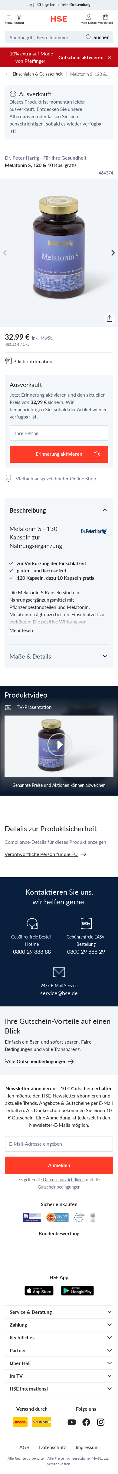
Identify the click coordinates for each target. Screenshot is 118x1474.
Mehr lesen (21, 630)
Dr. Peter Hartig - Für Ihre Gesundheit (46, 158)
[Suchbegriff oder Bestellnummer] (43, 37)
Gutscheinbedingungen (59, 1186)
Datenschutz (52, 1447)
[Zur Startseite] (59, 19)
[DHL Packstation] (41, 1422)
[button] (59, 510)
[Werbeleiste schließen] (109, 57)
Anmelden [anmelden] (59, 1165)
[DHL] (20, 1422)
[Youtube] (72, 1422)
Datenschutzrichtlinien (64, 1179)
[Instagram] (101, 1422)
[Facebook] (86, 1422)
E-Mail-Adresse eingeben (35, 1143)
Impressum (87, 1447)
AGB (24, 1447)
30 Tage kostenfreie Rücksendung (59, 5)
